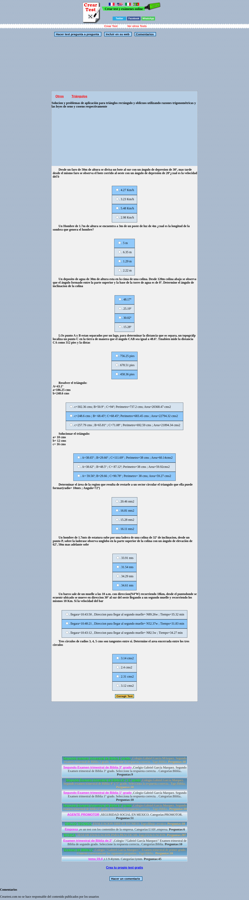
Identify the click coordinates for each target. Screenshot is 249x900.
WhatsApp (148, 18)
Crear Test (110, 26)
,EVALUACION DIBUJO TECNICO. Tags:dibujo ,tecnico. (125, 823)
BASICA (70, 835)
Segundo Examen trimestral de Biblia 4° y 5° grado (103, 780)
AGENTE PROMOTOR (83, 814)
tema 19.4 (95, 859)
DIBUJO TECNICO (78, 823)
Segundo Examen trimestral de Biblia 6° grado (97, 805)
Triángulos (79, 96)
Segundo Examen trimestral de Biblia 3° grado (97, 767)
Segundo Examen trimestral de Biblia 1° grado (97, 792)
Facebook (133, 18)
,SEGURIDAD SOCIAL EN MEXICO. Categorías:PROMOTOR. (125, 816)
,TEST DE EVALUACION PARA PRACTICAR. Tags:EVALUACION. (125, 835)
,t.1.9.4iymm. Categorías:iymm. (124, 859)
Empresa (71, 829)
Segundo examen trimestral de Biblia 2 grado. (97, 758)
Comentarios (144, 34)
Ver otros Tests (137, 26)
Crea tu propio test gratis (124, 867)
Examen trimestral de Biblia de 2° (87, 840)
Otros (59, 96)
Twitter (119, 18)
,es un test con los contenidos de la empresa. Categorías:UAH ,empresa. (125, 829)
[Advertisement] (124, 63)
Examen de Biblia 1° (78, 850)
